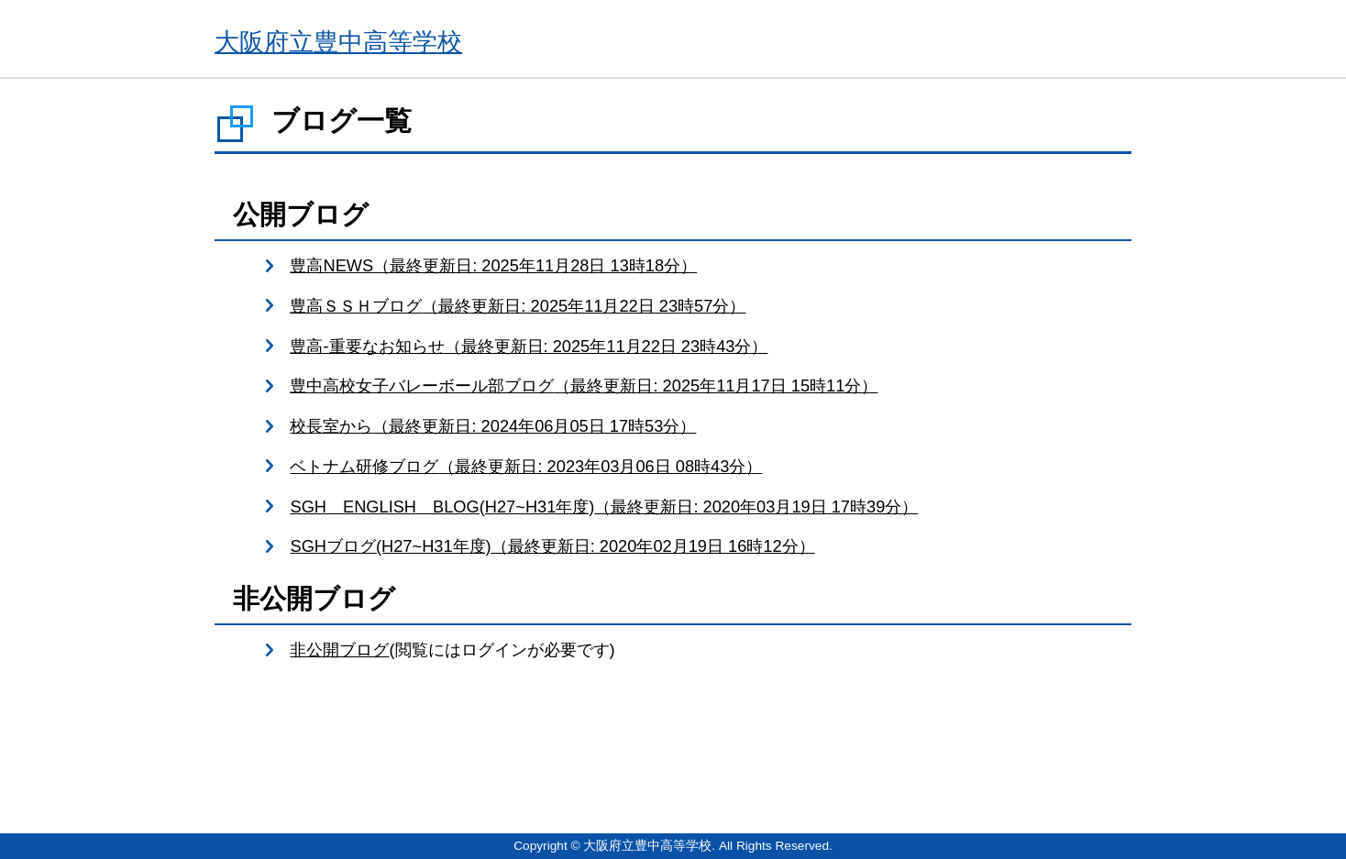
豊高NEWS (493, 265)
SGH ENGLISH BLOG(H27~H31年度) (604, 506)
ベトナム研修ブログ (526, 466)
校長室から (493, 425)
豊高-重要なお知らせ (528, 346)
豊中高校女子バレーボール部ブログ (583, 385)
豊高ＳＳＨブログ (517, 305)
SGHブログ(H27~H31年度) (552, 546)
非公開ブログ (339, 649)
